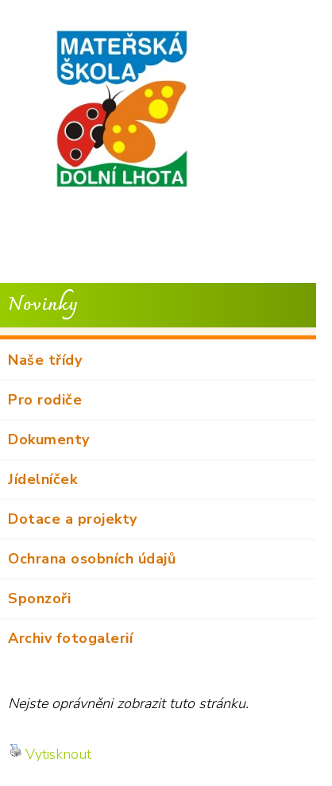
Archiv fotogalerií (70, 638)
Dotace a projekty (72, 519)
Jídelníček (42, 479)
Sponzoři (39, 598)
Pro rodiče (45, 399)
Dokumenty (49, 439)
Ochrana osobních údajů (92, 558)
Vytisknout (50, 754)
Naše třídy (45, 360)
